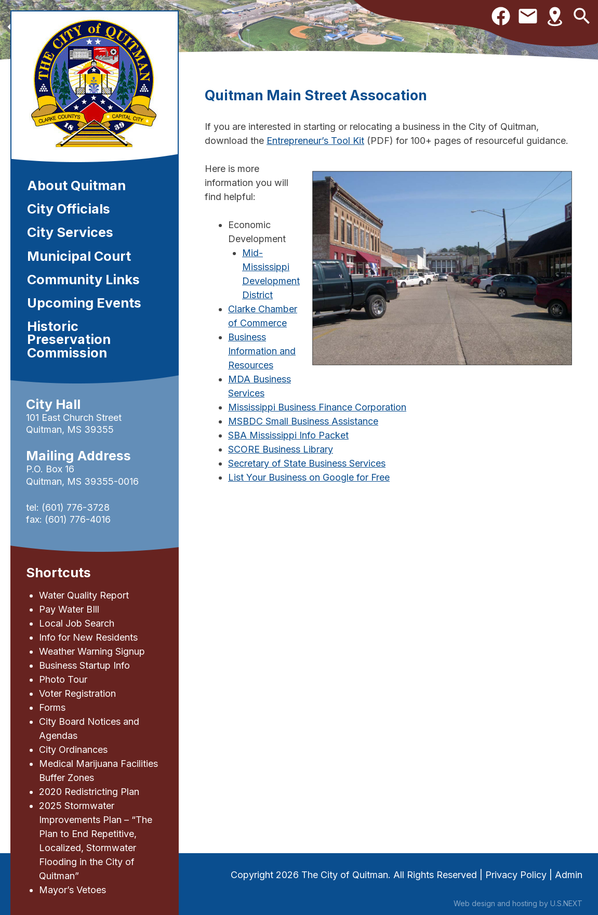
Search (582, 16)
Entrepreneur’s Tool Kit (315, 140)
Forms (52, 707)
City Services (70, 232)
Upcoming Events (84, 303)
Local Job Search (76, 623)
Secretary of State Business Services (307, 463)
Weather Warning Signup (92, 651)
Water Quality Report (84, 595)
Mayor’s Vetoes (72, 889)
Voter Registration (77, 693)
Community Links (83, 279)
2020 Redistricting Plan (89, 791)
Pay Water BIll (69, 609)
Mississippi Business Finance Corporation (317, 407)
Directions (555, 16)
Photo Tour (63, 679)
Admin (568, 874)
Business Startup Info (84, 665)
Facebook (501, 16)
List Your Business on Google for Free (309, 477)
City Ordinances (73, 749)
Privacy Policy (516, 874)
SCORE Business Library (280, 449)
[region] (299, 30)
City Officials (68, 209)
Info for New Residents (88, 637)
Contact (528, 16)
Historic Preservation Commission (69, 339)
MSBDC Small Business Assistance (303, 421)
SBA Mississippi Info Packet (288, 435)
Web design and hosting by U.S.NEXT (518, 903)
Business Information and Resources (262, 350)
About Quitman (76, 185)
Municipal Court (79, 256)
